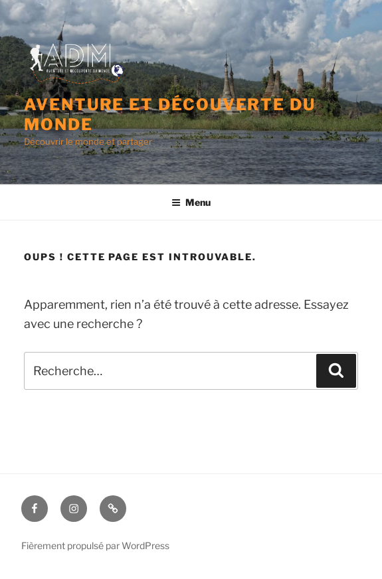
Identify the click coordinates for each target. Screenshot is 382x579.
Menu (191, 202)
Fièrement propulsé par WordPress (95, 545)
